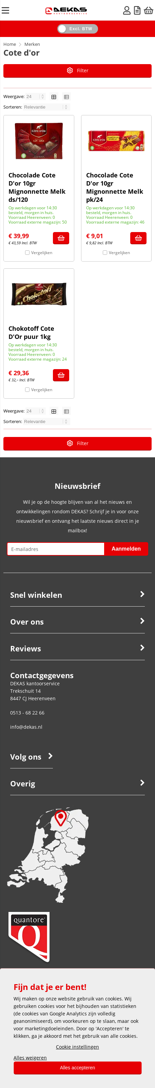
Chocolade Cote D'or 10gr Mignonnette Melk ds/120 (36, 187)
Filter (78, 70)
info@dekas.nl (26, 727)
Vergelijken (41, 252)
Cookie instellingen (77, 1047)
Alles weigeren (30, 1057)
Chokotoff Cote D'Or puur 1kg (31, 332)
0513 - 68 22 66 (27, 712)
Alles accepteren (77, 1067)
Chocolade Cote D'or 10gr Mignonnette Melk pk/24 (114, 187)
